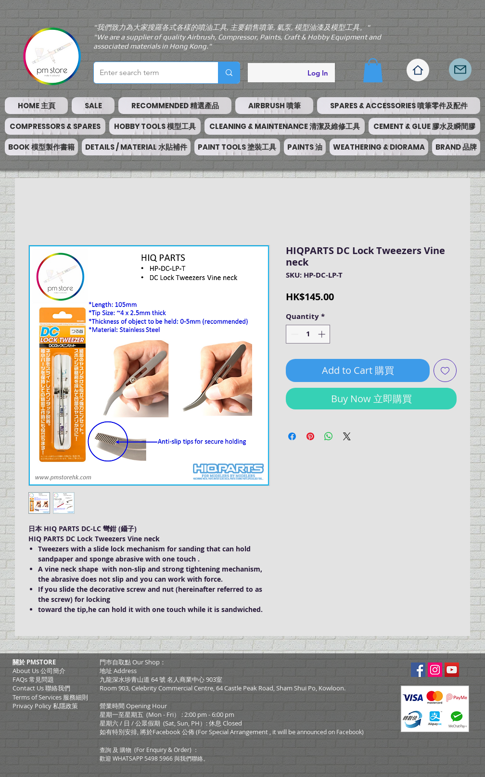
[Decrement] (293, 334)
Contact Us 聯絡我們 (41, 688)
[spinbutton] (308, 334)
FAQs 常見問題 (33, 679)
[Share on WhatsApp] (328, 436)
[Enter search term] (149, 72)
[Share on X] (347, 436)
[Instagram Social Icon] (435, 669)
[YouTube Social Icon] (452, 669)
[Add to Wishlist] (445, 370)
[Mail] (460, 69)
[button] (373, 70)
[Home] (418, 70)
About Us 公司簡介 (39, 670)
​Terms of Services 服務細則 (50, 697)
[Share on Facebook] (292, 436)
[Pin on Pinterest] (310, 436)
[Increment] (322, 334)
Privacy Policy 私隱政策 (45, 705)
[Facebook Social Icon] (418, 669)
